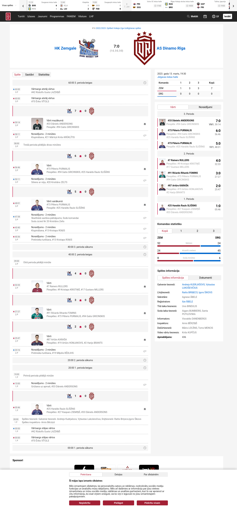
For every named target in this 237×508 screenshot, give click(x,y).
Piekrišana (85, 474)
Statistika (43, 74)
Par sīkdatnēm (151, 474)
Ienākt (227, 16)
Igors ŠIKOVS (205, 292)
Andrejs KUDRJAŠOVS (193, 284)
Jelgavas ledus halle (167, 77)
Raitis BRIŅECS (190, 292)
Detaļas (118, 474)
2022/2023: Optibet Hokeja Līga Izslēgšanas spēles (118, 28)
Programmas (57, 16)
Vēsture (82, 16)
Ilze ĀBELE (187, 301)
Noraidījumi (205, 107)
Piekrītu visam (152, 503)
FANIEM (71, 16)
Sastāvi (29, 74)
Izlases (31, 16)
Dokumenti (205, 277)
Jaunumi (42, 16)
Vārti (173, 107)
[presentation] (23, 5)
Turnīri (21, 16)
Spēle (17, 74)
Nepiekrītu (84, 503)
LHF (91, 16)
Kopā (165, 230)
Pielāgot (118, 503)
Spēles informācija (173, 277)
